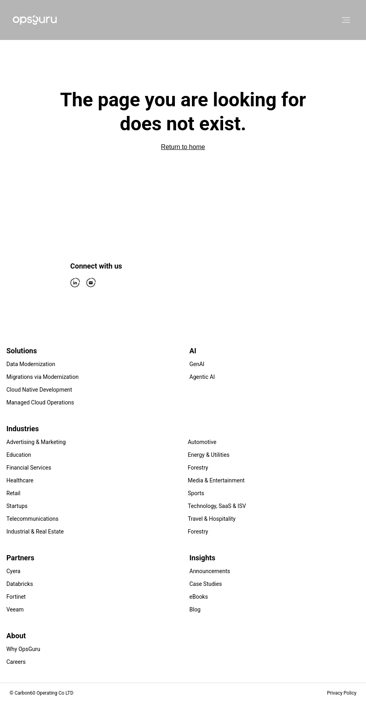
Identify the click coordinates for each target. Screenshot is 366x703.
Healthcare (20, 480)
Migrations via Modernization (42, 377)
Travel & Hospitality (212, 519)
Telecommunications (32, 519)
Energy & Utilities (208, 455)
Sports (196, 493)
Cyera (13, 571)
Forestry (198, 467)
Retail (13, 493)
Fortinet (16, 596)
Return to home (183, 146)
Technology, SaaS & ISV (217, 506)
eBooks (199, 596)
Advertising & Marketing (36, 442)
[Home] (35, 20)
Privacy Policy (341, 693)
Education (18, 455)
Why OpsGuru (23, 649)
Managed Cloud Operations (40, 402)
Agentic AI (202, 377)
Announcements (210, 571)
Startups (17, 506)
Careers (16, 662)
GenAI (197, 364)
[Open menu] (346, 20)
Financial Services (28, 467)
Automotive (202, 442)
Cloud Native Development (39, 389)
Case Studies (206, 584)
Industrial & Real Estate (35, 531)
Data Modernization (30, 364)
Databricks (19, 584)
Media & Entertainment (216, 480)
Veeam (15, 609)
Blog (195, 609)
